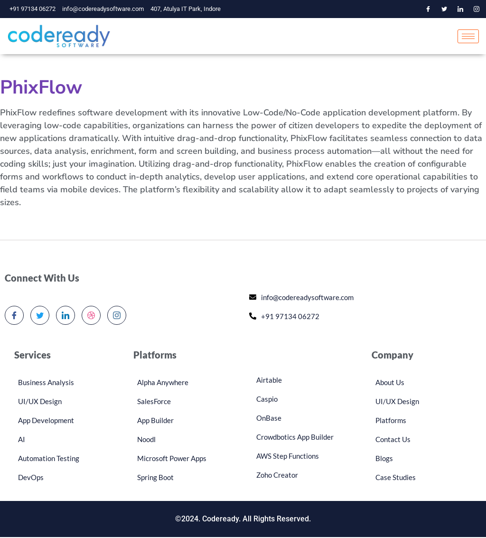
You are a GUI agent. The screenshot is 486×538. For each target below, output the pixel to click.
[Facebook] (428, 9)
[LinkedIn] (460, 9)
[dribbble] (91, 316)
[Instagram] (476, 9)
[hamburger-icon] (468, 37)
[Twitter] (444, 9)
